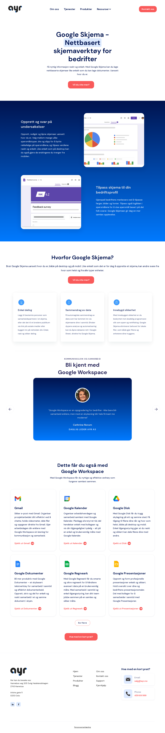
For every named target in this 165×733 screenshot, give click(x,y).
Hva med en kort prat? (81, 636)
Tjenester (69, 9)
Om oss (54, 9)
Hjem (75, 671)
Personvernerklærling (82, 727)
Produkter (86, 9)
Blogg (76, 685)
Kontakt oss (148, 9)
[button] (104, 9)
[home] (15, 9)
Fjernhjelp (101, 685)
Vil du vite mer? (81, 84)
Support (100, 681)
